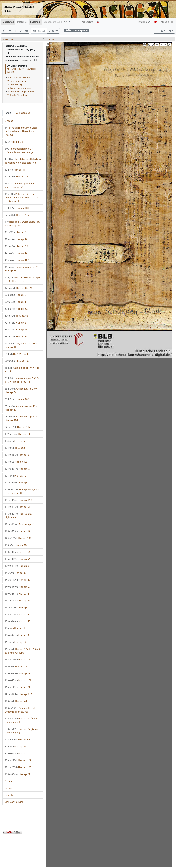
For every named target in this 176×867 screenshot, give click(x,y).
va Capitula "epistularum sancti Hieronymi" (20, 185)
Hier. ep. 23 (18, 586)
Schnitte (9, 795)
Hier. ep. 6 (15, 441)
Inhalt (8, 113)
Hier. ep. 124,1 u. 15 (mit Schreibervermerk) (23, 651)
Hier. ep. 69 (17, 531)
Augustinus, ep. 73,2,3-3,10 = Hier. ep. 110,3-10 (22, 380)
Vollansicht (85, 21)
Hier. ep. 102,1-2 (17, 354)
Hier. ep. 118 (18, 500)
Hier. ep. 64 (17, 600)
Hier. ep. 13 (16, 545)
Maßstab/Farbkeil (14, 802)
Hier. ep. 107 (17, 215)
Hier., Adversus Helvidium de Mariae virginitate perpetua (23, 161)
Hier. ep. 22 (17, 687)
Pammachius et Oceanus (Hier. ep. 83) (20, 710)
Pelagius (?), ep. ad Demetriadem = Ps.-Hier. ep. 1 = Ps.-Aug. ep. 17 (21, 198)
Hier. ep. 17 (15, 642)
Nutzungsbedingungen (19, 88)
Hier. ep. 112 (17, 427)
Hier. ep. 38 (15, 573)
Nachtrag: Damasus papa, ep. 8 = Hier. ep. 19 (22, 224)
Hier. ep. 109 (18, 538)
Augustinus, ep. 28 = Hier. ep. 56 (21, 390)
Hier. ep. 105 (17, 399)
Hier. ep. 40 (17, 614)
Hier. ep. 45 (17, 621)
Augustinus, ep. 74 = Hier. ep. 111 (22, 369)
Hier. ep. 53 (16, 315)
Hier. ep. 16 (16, 253)
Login (164, 22)
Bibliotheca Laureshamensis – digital (20, 8)
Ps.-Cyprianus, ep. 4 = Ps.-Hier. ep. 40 (22, 491)
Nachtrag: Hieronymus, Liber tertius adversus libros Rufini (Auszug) (21, 131)
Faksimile (35, 22)
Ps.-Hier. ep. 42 (20, 524)
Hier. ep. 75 (16, 176)
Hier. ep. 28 (14, 141)
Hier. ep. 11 (15, 169)
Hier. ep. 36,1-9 (18, 288)
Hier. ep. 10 (15, 475)
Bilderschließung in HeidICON (22, 91)
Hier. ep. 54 (17, 552)
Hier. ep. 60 (16, 336)
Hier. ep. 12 (16, 461)
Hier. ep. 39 (17, 579)
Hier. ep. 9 (17, 454)
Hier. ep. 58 (16, 322)
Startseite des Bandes (18, 77)
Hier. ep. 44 (16, 701)
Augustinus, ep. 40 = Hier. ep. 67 (21, 408)
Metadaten (8, 22)
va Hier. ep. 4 (15, 628)
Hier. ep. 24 (17, 593)
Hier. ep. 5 (17, 635)
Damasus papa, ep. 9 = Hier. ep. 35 (22, 269)
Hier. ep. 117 (18, 694)
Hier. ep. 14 (16, 302)
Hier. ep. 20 (16, 239)
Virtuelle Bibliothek (17, 95)
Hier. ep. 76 (18, 673)
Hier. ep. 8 (15, 448)
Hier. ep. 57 (18, 566)
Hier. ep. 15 (16, 246)
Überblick (22, 22)
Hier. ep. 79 (18, 559)
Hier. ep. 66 (17, 739)
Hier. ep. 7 (17, 482)
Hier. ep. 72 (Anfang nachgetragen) (22, 731)
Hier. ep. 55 (16, 329)
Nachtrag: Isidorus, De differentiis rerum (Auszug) (19, 150)
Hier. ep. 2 (16, 232)
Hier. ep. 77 (17, 659)
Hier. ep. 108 (18, 680)
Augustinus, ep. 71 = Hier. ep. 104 (21, 418)
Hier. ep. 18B (17, 260)
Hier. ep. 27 (17, 607)
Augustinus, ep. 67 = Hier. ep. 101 (21, 345)
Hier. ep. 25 (16, 666)
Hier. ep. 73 (18, 468)
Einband (9, 120)
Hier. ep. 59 (17, 774)
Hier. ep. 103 (17, 361)
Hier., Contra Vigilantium (18, 515)
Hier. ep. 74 (17, 753)
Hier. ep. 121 (18, 760)
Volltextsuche (23, 113)
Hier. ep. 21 (16, 295)
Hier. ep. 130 (17, 208)
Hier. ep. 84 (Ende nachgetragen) (21, 720)
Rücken (8, 788)
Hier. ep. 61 (17, 507)
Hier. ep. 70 (17, 434)
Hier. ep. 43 (15, 746)
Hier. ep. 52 (16, 308)
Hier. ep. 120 (18, 767)
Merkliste (144, 22)
